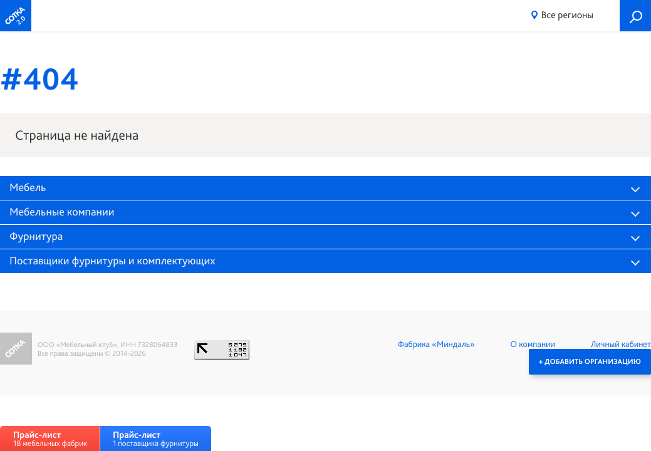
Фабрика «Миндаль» (436, 345)
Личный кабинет (621, 345)
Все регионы (567, 15)
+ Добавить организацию (590, 361)
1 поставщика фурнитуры (156, 438)
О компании (533, 345)
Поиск (635, 15)
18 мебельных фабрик (50, 438)
